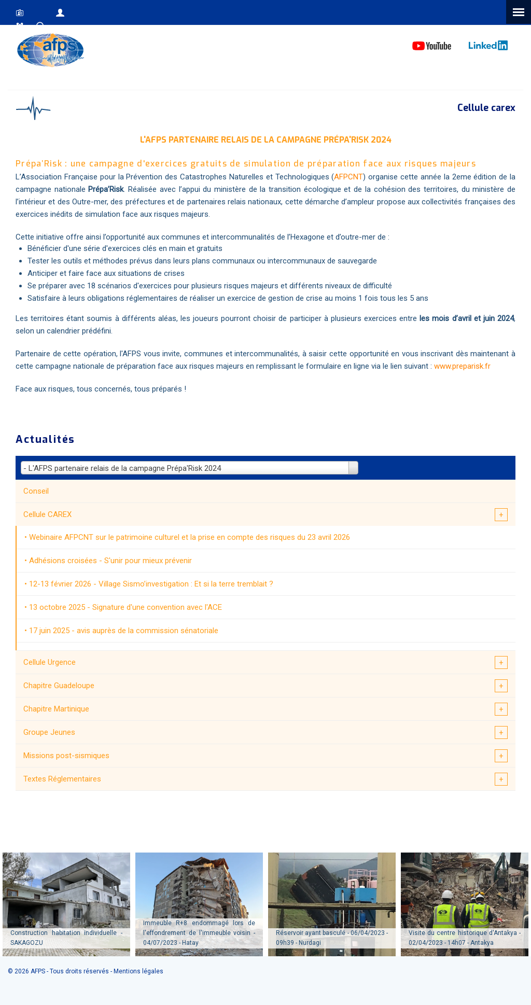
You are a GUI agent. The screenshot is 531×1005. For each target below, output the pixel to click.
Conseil (36, 491)
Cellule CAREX (47, 514)
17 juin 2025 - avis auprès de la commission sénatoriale (123, 630)
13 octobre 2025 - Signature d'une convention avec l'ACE (125, 607)
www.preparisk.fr (462, 366)
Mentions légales (138, 971)
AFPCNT (348, 177)
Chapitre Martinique (56, 709)
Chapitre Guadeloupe (58, 685)
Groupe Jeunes (49, 732)
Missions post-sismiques (66, 755)
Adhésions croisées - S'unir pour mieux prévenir (110, 560)
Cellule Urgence (49, 662)
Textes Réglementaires (62, 779)
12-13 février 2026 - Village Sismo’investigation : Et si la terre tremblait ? (151, 584)
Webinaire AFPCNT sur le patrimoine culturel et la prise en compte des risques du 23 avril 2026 (189, 537)
